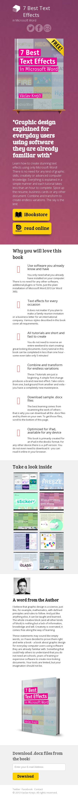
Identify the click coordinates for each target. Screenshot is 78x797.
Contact (38, 789)
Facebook (27, 789)
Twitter (16, 789)
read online (32, 228)
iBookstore (31, 214)
